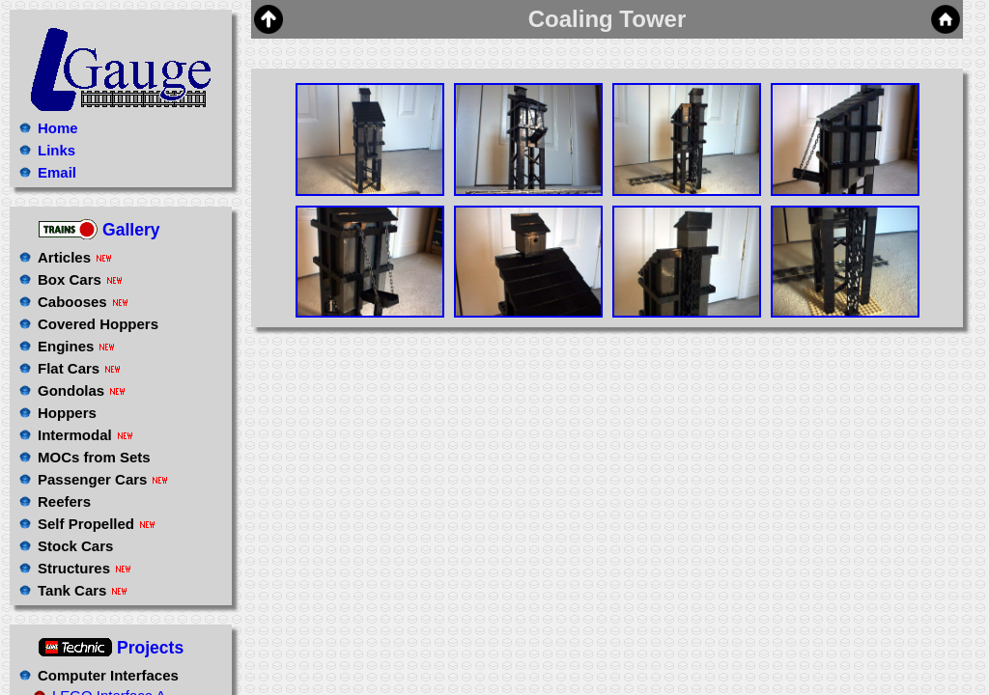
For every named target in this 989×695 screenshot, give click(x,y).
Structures (84, 568)
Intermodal (85, 435)
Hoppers (67, 412)
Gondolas (81, 390)
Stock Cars (75, 546)
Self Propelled (96, 523)
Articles (74, 257)
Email (57, 172)
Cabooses (82, 301)
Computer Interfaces (108, 675)
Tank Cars (82, 590)
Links (56, 150)
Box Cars (80, 279)
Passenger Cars (102, 479)
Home (58, 128)
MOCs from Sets (94, 457)
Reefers (64, 501)
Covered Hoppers (98, 324)
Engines (76, 346)
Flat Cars (79, 368)
